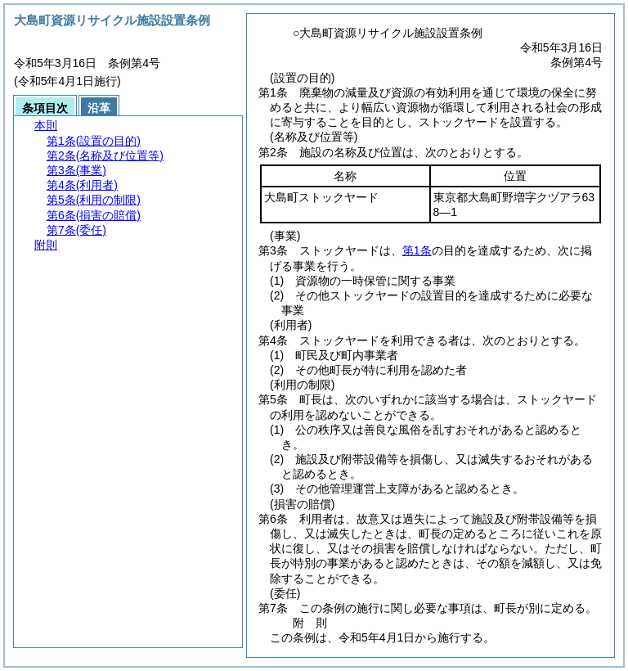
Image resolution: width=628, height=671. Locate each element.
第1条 (417, 250)
